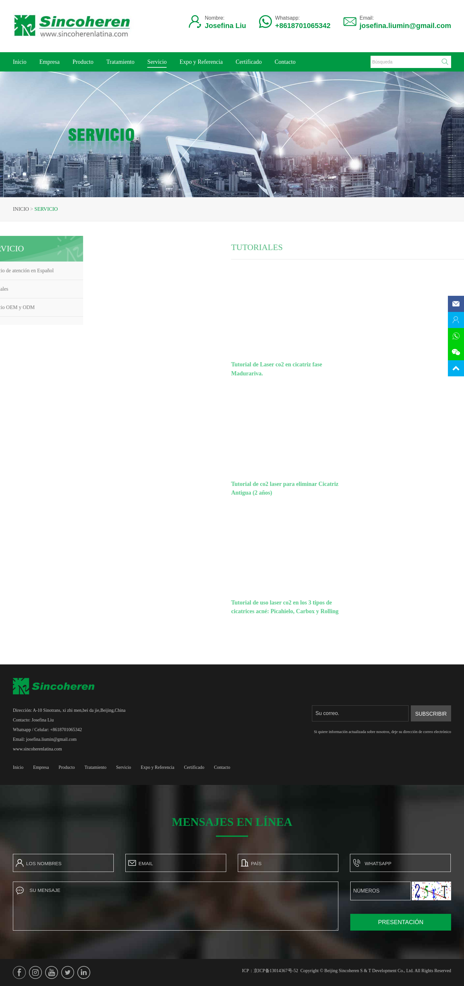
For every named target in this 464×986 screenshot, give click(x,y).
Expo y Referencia (201, 62)
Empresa (49, 62)
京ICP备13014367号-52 (276, 970)
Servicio (157, 63)
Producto (82, 62)
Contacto (285, 62)
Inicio (19, 62)
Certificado (249, 62)
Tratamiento (120, 62)
